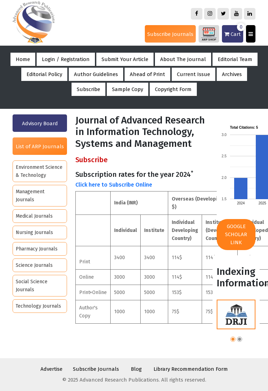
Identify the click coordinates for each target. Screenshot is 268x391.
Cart (233, 31)
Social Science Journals (31, 286)
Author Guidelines (96, 74)
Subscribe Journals (170, 34)
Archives (232, 74)
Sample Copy (127, 89)
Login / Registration (66, 59)
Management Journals (30, 196)
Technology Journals (38, 306)
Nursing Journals (34, 232)
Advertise (51, 369)
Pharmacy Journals (37, 249)
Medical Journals (34, 216)
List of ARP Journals (40, 146)
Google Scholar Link (236, 234)
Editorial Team (235, 59)
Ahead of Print (147, 74)
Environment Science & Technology (39, 171)
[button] (233, 340)
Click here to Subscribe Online (113, 184)
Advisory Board (40, 123)
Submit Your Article (125, 59)
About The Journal (183, 59)
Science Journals (34, 265)
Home (23, 59)
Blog (136, 369)
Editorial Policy (44, 74)
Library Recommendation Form (191, 369)
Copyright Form (173, 89)
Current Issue (193, 74)
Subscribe (88, 89)
